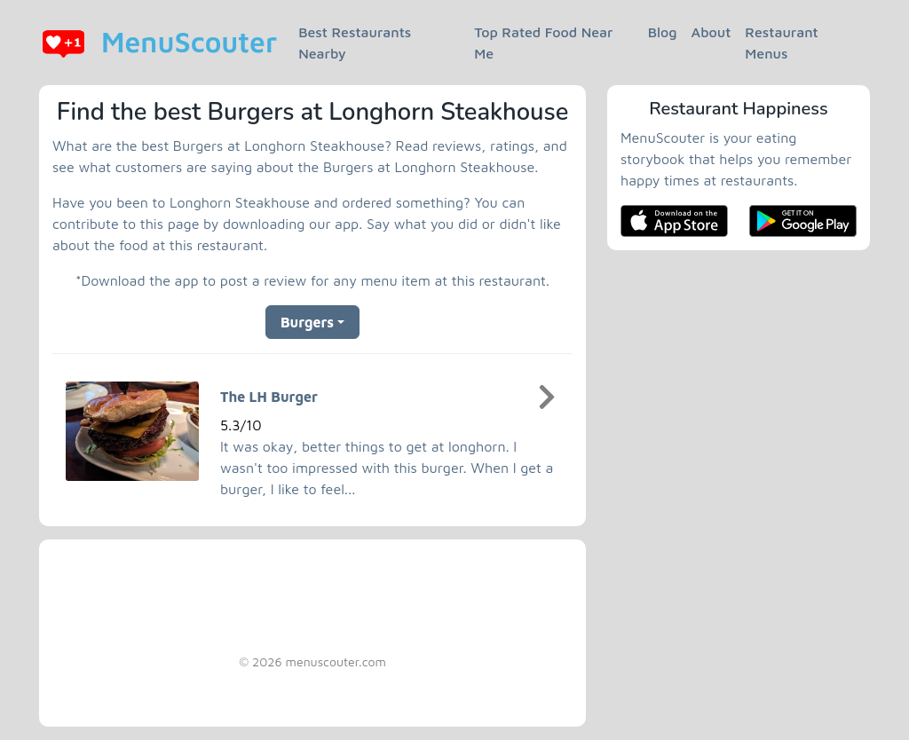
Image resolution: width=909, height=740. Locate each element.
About (711, 32)
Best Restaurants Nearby (354, 42)
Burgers (307, 322)
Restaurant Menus (781, 42)
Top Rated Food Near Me (543, 42)
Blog (662, 32)
